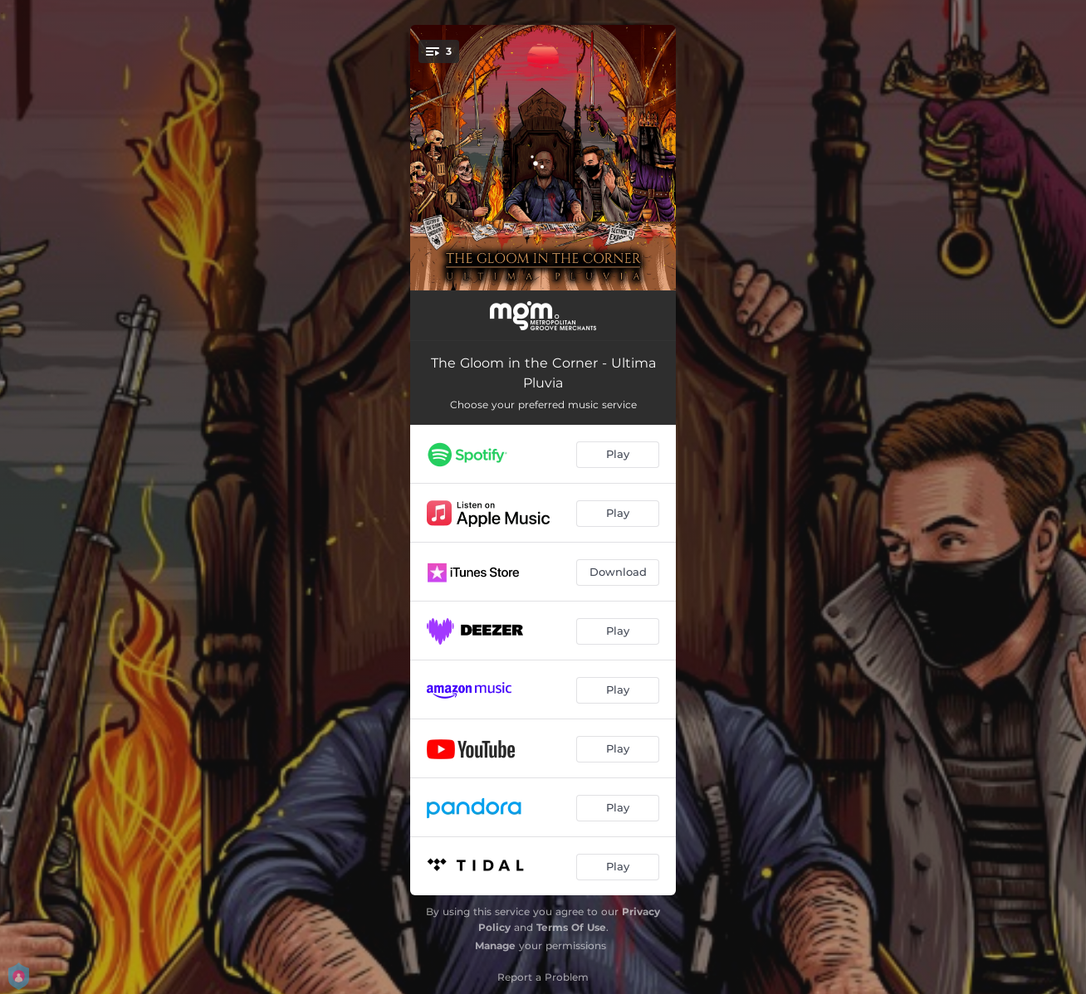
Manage (495, 945)
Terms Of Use (571, 927)
